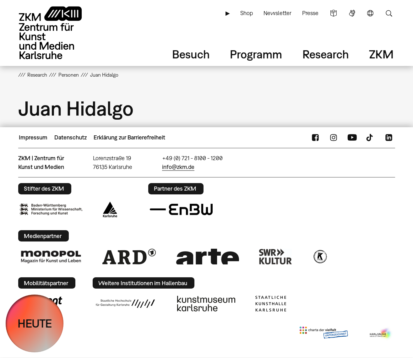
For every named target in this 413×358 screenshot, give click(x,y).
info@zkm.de (178, 167)
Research (325, 54)
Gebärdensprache (352, 13)
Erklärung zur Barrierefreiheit (129, 137)
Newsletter (277, 13)
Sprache (370, 13)
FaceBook (315, 137)
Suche (389, 13)
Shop (246, 13)
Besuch (191, 54)
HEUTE (35, 323)
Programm (256, 54)
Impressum (33, 137)
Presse (310, 13)
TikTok (370, 137)
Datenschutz (70, 137)
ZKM (381, 54)
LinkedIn (389, 137)
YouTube (352, 137)
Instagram (333, 137)
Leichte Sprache (333, 13)
